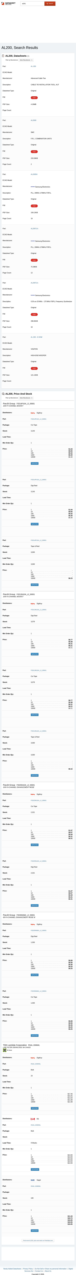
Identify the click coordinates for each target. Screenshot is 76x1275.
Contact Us (39, 1271)
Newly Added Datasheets (12, 1269)
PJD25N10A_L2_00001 (38, 800)
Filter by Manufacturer (12, 60)
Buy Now (35, 463)
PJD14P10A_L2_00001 (38, 419)
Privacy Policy (28, 1269)
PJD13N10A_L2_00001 (38, 610)
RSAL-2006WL (36, 1064)
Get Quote (35, 1169)
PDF (34, 98)
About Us (48, 1271)
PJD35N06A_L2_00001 (38, 930)
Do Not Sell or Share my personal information (51, 1269)
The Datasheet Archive (8, 3)
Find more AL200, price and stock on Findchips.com (38, 1240)
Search (50, 3)
